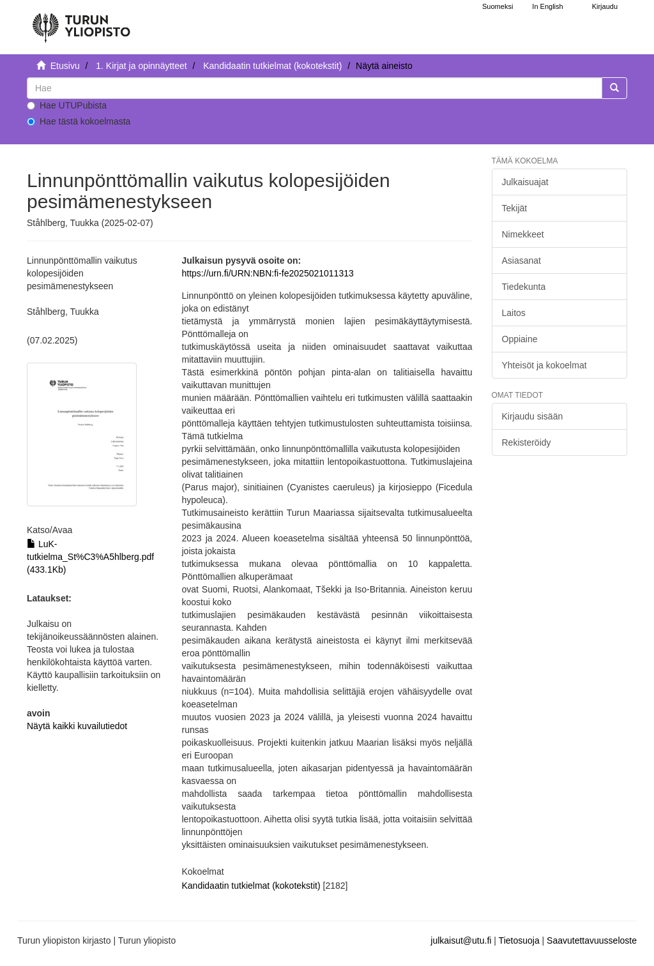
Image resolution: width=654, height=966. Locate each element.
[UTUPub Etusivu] (81, 22)
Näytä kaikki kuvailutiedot (77, 726)
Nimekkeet (523, 234)
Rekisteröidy (526, 442)
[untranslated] (314, 88)
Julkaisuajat (525, 182)
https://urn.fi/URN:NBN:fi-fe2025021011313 (268, 273)
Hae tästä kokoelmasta (78, 121)
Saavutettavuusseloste (592, 940)
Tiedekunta (524, 287)
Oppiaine (520, 339)
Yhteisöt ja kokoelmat (544, 365)
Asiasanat (521, 260)
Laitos (514, 313)
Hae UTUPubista (67, 105)
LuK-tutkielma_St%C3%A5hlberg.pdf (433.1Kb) (90, 557)
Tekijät (515, 208)
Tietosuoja (519, 940)
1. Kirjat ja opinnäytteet (141, 66)
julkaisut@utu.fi (460, 940)
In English (547, 6)
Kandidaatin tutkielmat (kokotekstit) (272, 66)
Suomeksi (497, 6)
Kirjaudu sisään (532, 416)
